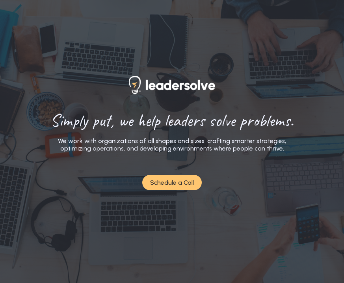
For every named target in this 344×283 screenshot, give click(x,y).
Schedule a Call (172, 182)
